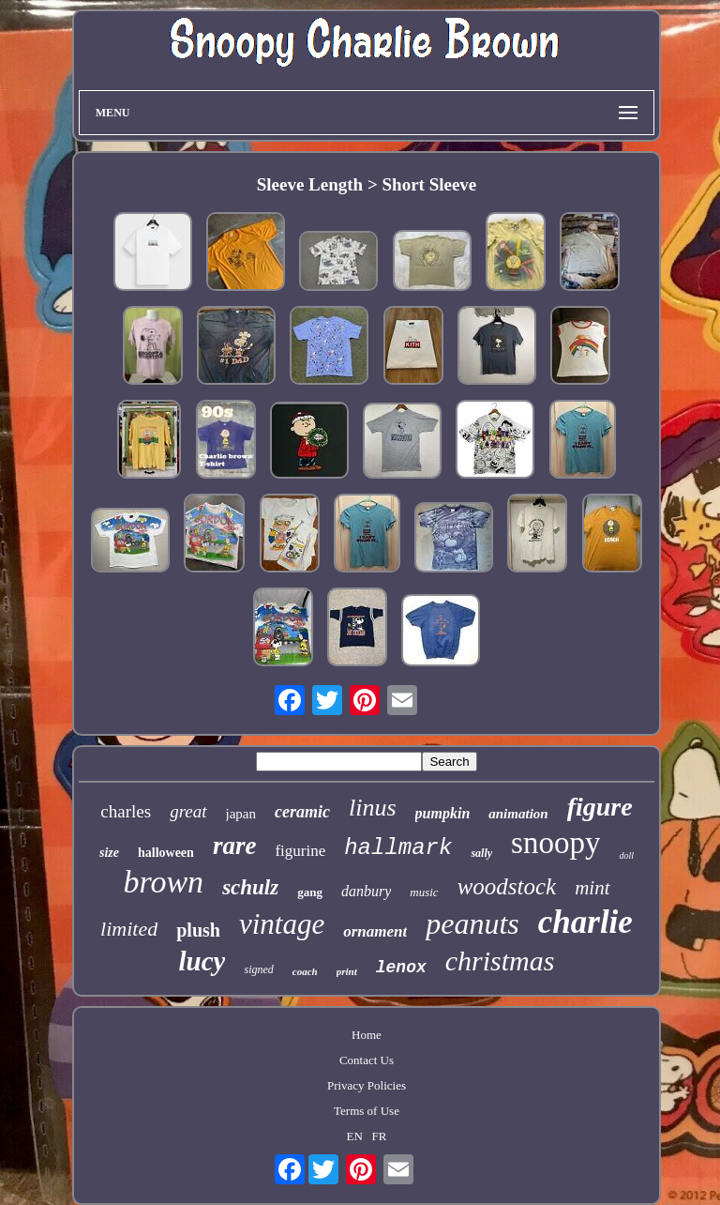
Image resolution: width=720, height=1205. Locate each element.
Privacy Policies (366, 1085)
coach (305, 971)
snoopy (555, 843)
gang (309, 892)
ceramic (302, 811)
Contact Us (366, 1060)
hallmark (398, 848)
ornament (375, 931)
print (347, 971)
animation (518, 813)
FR (379, 1136)
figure (600, 806)
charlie (585, 922)
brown (163, 881)
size (109, 853)
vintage (281, 924)
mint (592, 888)
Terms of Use (366, 1111)
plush (198, 930)
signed (258, 969)
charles (125, 811)
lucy (202, 961)
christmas (500, 960)
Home (367, 1035)
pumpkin (443, 813)
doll (626, 855)
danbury (366, 891)
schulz (250, 887)
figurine (300, 851)
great (188, 811)
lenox (401, 967)
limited (129, 928)
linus (373, 807)
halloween (166, 853)
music (424, 892)
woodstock (507, 886)
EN (354, 1136)
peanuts (472, 923)
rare (235, 845)
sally (481, 853)
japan (241, 813)
